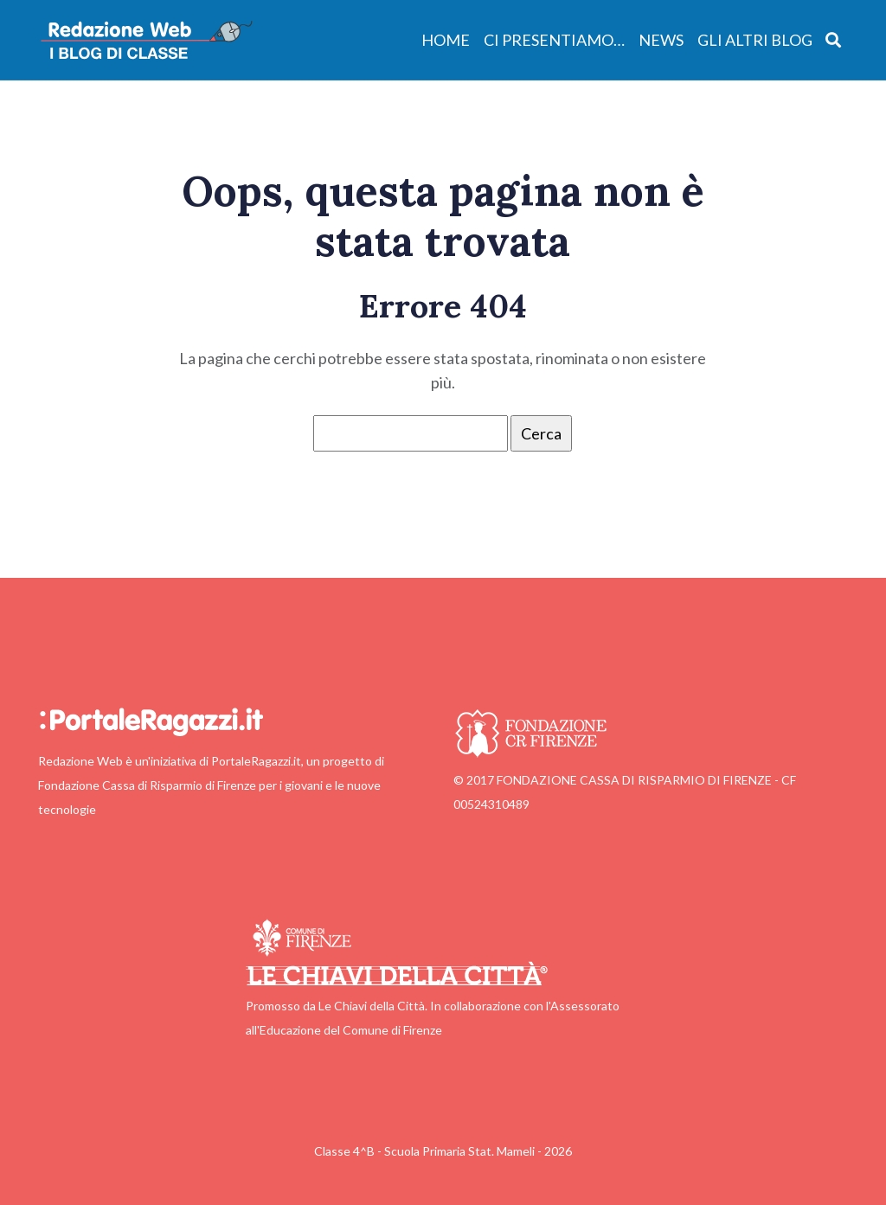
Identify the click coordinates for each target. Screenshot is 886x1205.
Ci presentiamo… (554, 39)
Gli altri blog (754, 39)
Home (445, 39)
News (661, 39)
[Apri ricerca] (833, 39)
